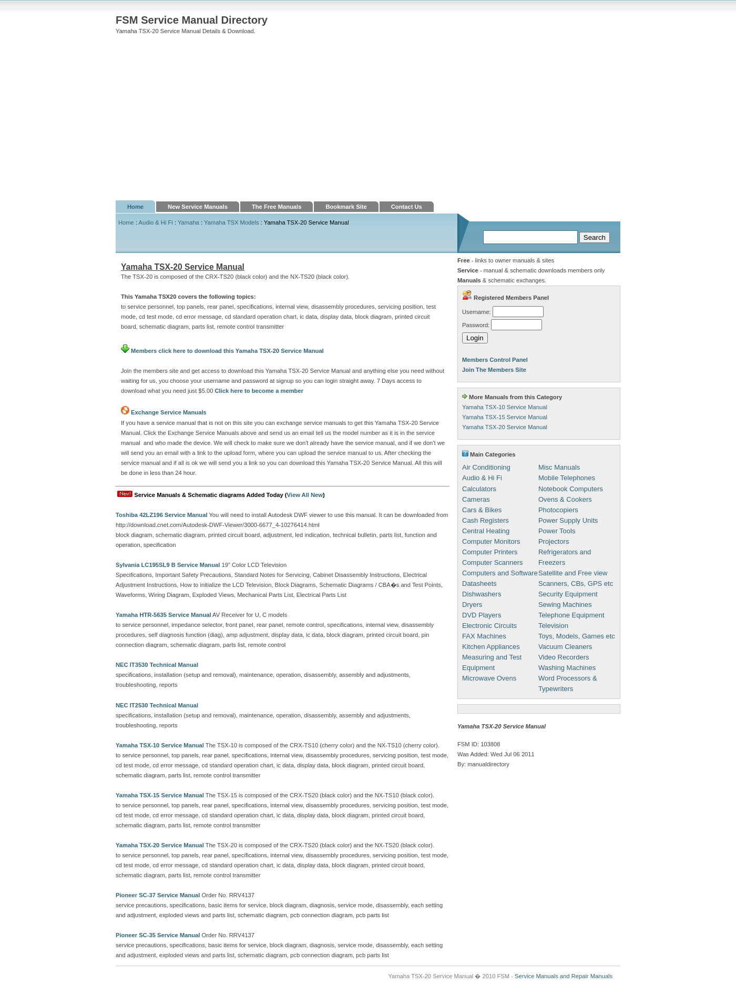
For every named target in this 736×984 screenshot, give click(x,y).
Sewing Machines (565, 604)
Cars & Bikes (482, 510)
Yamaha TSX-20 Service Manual (504, 427)
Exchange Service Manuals (169, 412)
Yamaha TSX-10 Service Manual (504, 407)
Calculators (479, 489)
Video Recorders (563, 657)
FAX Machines (484, 636)
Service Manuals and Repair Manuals (563, 976)
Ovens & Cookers (565, 499)
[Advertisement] (368, 121)
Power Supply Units (568, 520)
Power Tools (557, 531)
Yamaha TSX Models (231, 222)
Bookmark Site (345, 207)
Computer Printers (489, 552)
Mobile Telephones (566, 478)
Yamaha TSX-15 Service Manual (504, 417)
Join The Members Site (494, 370)
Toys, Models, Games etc (576, 636)
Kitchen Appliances (491, 647)
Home (135, 207)
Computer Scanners (492, 562)
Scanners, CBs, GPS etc (575, 583)
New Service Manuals (198, 207)
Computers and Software (500, 573)
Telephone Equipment (571, 615)
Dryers (472, 604)
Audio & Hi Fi (156, 222)
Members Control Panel (495, 360)
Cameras (476, 499)
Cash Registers (485, 520)
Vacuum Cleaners (565, 647)
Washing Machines (567, 668)
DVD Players (481, 615)
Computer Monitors (491, 541)
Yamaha (188, 222)
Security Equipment (568, 594)
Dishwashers (481, 594)
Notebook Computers (570, 489)
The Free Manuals (277, 207)
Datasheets (479, 583)
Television (553, 626)
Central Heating (485, 531)
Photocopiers (558, 510)
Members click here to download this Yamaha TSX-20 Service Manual (222, 351)
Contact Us (406, 207)
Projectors (553, 541)
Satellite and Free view (573, 573)
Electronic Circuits (489, 626)
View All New (305, 495)
